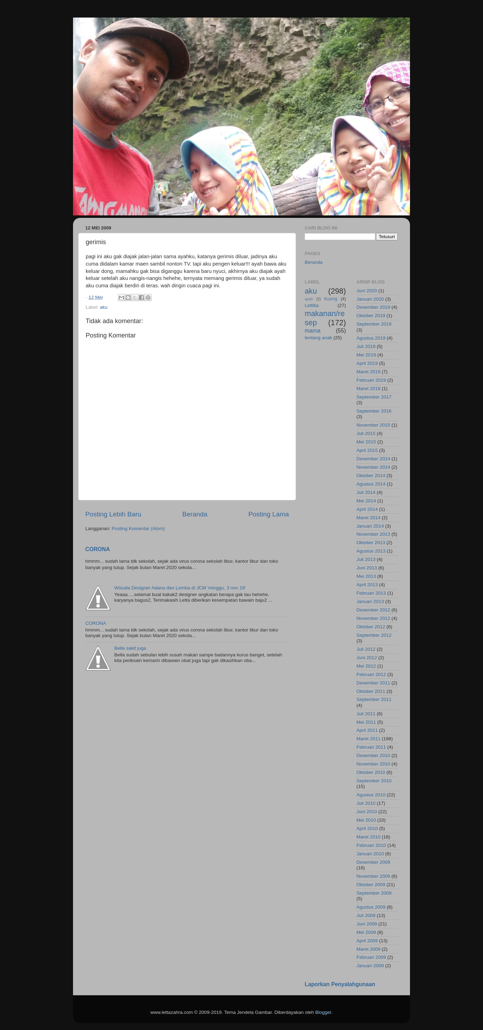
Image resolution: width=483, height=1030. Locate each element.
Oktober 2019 (371, 315)
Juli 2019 (366, 346)
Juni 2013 (367, 567)
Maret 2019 (369, 371)
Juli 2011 (366, 713)
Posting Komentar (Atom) (138, 528)
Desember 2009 (373, 862)
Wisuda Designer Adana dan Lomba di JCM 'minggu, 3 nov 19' (179, 587)
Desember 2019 (373, 307)
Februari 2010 (371, 845)
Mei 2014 (366, 500)
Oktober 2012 (371, 626)
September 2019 (374, 324)
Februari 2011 (371, 747)
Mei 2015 (366, 441)
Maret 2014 (369, 517)
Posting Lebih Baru (113, 514)
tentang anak (318, 337)
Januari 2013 (370, 601)
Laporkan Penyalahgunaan (340, 984)
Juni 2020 (367, 290)
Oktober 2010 (371, 772)
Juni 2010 (367, 811)
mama (312, 330)
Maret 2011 (369, 738)
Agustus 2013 (371, 551)
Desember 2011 (373, 682)
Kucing (330, 298)
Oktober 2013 (371, 542)
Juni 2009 (367, 924)
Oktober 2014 (371, 475)
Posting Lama (268, 514)
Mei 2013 (366, 576)
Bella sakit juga (130, 648)
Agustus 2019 (371, 338)
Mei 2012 (366, 666)
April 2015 (367, 450)
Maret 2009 (369, 949)
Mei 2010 (366, 820)
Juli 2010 (366, 803)
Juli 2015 (366, 433)
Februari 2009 (371, 957)
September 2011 (374, 699)
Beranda (194, 514)
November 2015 (373, 425)
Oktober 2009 (371, 884)
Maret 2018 (369, 388)
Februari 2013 (371, 593)
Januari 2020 (370, 299)
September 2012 (374, 635)
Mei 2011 (366, 722)
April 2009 (367, 940)
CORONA (97, 549)
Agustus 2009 (371, 907)
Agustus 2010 (371, 794)
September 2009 (374, 893)
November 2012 (373, 618)
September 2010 (374, 780)
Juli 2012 (366, 649)
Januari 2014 (370, 526)
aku (104, 307)
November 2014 (373, 467)
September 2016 (374, 411)
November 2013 (373, 534)
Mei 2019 (366, 354)
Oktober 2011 (371, 691)
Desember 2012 (373, 610)
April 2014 (367, 509)
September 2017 (374, 397)
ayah (309, 299)
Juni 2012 (367, 657)
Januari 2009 (370, 965)
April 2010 (367, 828)
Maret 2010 (369, 837)
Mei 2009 (366, 932)
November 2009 (373, 876)
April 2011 (367, 730)
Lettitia (312, 305)
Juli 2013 (366, 559)
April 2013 (367, 584)
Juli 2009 (366, 915)
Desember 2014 (373, 458)
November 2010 (373, 764)
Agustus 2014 (371, 484)
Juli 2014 (366, 492)
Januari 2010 (370, 853)
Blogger (323, 1012)
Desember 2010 (373, 755)
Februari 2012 (371, 674)
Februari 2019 (371, 380)
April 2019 (367, 363)
